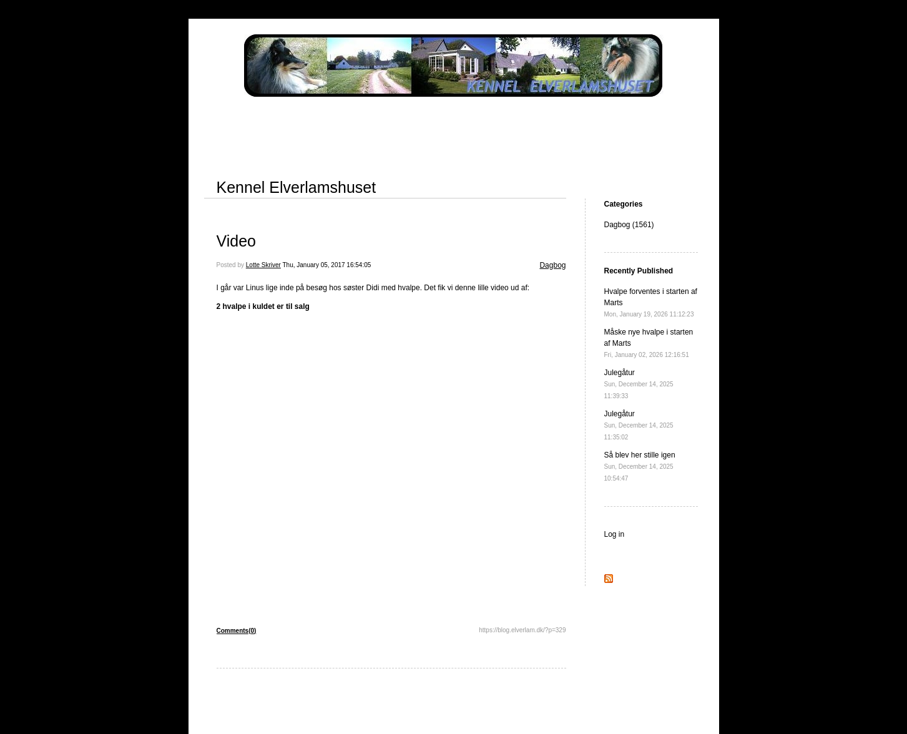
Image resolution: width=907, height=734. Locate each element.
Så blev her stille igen (639, 466)
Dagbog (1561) (629, 224)
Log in (614, 534)
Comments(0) (237, 630)
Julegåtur (639, 383)
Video (237, 241)
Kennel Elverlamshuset (296, 187)
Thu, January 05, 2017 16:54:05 (327, 265)
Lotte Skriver (263, 265)
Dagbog (552, 265)
